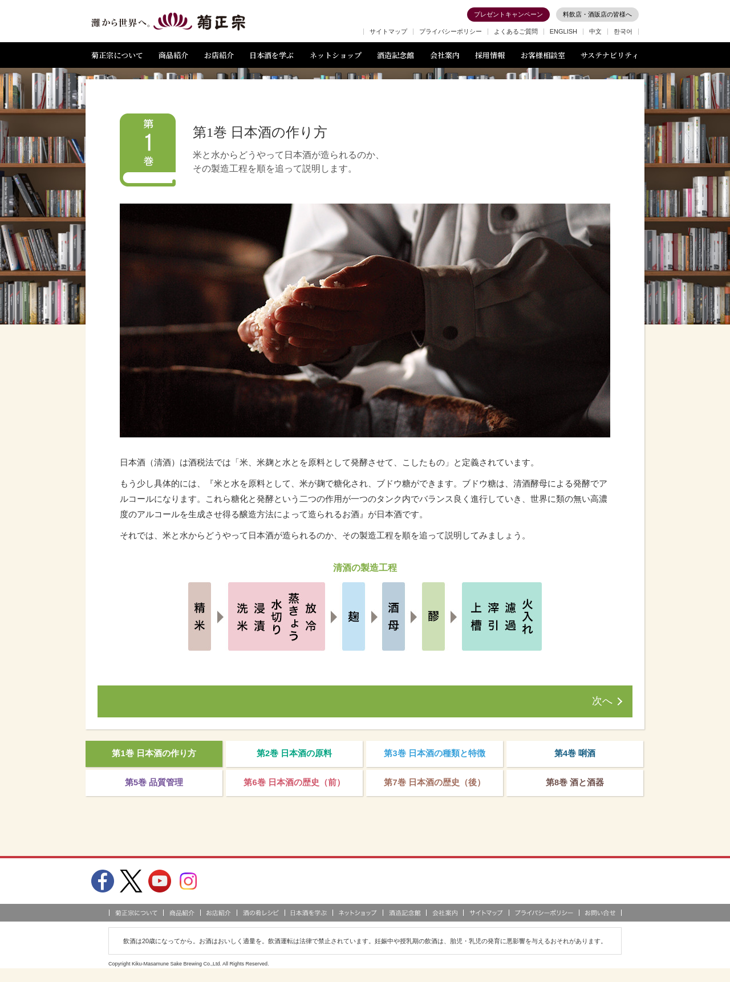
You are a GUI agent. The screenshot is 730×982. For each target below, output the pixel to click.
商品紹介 (173, 55)
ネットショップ (336, 55)
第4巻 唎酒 (575, 756)
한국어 (623, 31)
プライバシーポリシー (450, 31)
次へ (602, 701)
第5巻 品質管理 (154, 788)
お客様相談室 (543, 55)
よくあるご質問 (516, 31)
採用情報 (490, 55)
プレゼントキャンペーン (508, 14)
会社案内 (445, 55)
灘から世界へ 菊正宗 (168, 22)
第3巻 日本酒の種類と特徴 (434, 756)
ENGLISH (563, 31)
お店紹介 (219, 55)
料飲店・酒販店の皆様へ (597, 14)
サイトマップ (388, 31)
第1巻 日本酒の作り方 (154, 756)
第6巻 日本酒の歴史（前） (294, 788)
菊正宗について (117, 55)
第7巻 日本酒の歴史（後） (434, 788)
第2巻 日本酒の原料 (294, 756)
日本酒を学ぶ (271, 55)
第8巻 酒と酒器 (575, 788)
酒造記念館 (395, 55)
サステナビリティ (610, 55)
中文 (595, 31)
